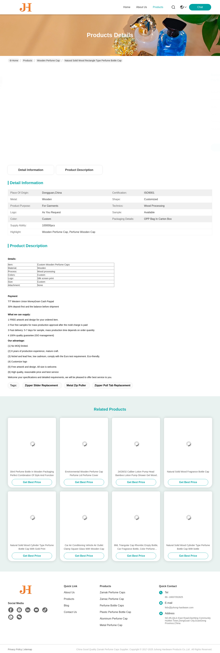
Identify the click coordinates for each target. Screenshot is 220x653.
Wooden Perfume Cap (48, 60)
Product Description (79, 170)
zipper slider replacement (41, 385)
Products (27, 60)
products (158, 7)
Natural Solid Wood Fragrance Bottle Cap (188, 471)
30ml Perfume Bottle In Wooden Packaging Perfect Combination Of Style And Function (32, 473)
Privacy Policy (15, 649)
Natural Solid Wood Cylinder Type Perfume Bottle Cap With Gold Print (32, 547)
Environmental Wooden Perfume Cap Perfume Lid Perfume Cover (84, 473)
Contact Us (70, 612)
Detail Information (30, 170)
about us (141, 7)
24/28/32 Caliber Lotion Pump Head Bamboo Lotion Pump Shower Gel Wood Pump (136, 473)
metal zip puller (76, 385)
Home (126, 7)
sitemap (28, 649)
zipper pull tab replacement (112, 385)
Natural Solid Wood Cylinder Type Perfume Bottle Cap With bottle (188, 547)
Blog (66, 605)
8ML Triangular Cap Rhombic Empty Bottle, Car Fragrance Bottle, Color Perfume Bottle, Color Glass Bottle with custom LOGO (136, 547)
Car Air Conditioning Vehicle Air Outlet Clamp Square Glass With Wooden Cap (84, 547)
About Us (69, 592)
